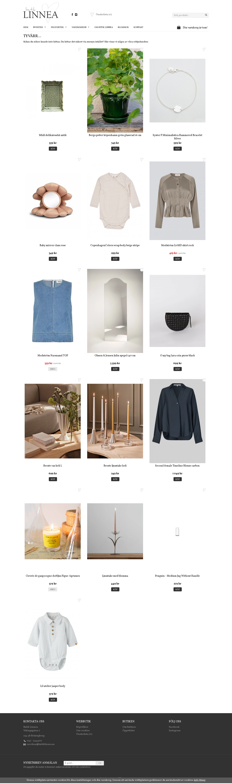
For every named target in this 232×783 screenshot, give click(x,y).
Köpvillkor (82, 727)
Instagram (174, 730)
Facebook (174, 727)
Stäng (202, 780)
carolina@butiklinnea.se (41, 744)
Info (52, 369)
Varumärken (81, 27)
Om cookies (83, 730)
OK (100, 763)
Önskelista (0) (84, 734)
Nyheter (39, 27)
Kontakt (138, 27)
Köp (53, 148)
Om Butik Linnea (103, 27)
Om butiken (129, 727)
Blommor (123, 27)
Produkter (59, 27)
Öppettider (128, 730)
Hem (25, 27)
